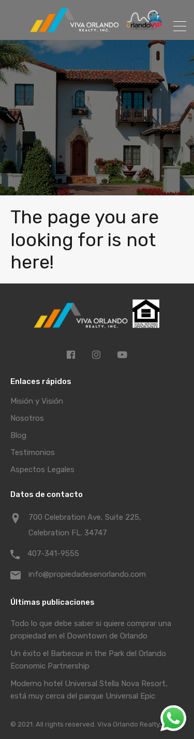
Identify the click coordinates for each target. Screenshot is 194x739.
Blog (18, 435)
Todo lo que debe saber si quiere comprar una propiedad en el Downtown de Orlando (90, 630)
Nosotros (27, 418)
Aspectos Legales (42, 469)
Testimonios (32, 452)
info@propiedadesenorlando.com (87, 574)
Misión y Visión (36, 401)
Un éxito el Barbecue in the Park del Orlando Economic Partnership (88, 660)
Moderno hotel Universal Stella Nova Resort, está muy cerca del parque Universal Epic (89, 690)
